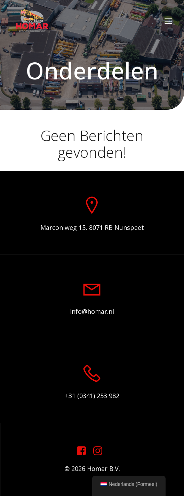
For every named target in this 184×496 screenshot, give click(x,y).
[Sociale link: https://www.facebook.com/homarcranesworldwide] (84, 451)
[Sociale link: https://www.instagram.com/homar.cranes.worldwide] (100, 451)
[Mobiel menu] (168, 21)
